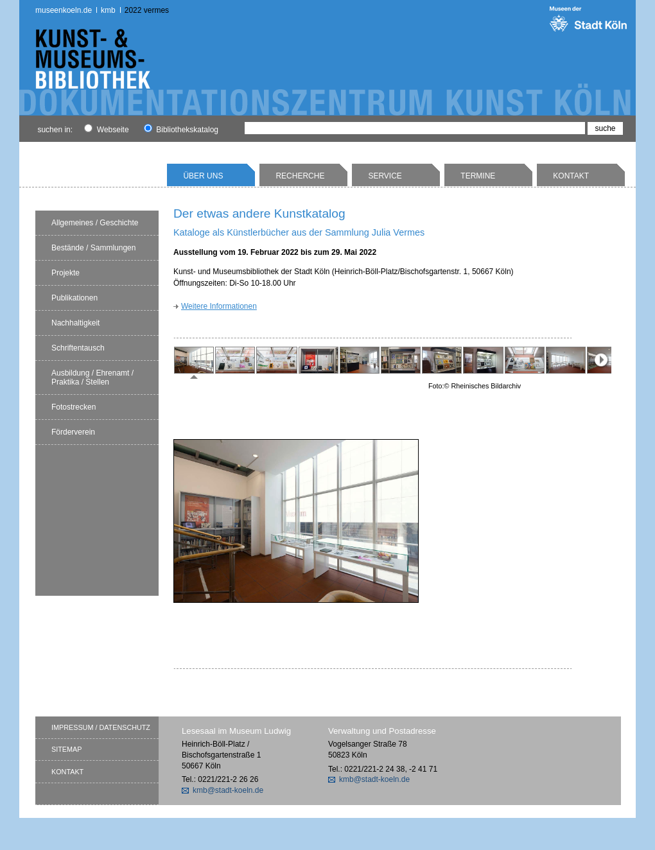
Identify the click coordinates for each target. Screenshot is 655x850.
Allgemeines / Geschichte (94, 222)
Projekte (65, 272)
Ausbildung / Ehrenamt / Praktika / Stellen (92, 377)
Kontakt (571, 175)
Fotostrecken (73, 407)
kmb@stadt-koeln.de (228, 790)
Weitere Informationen (219, 306)
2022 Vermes (147, 10)
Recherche (299, 175)
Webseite (106, 129)
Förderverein (73, 432)
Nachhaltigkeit (75, 322)
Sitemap (66, 749)
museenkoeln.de (63, 10)
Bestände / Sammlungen (93, 247)
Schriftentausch (78, 347)
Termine (477, 175)
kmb (108, 10)
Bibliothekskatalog (181, 129)
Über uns (203, 175)
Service (384, 175)
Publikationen (74, 297)
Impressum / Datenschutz (100, 727)
